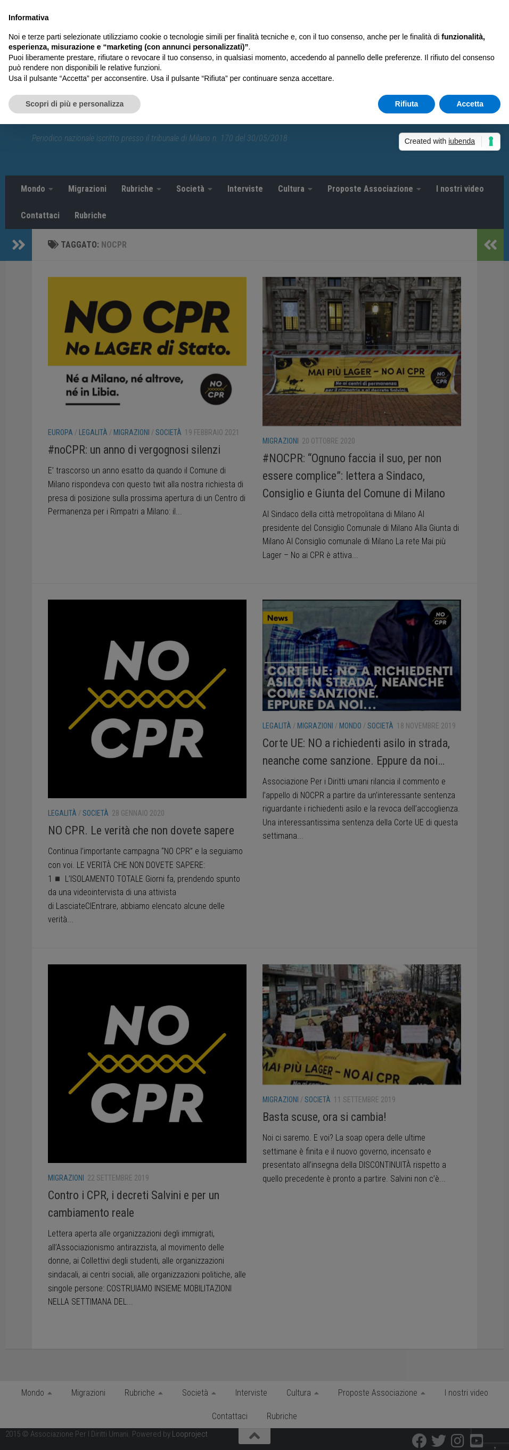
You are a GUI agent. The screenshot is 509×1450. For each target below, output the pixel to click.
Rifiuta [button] (406, 104)
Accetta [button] (469, 104)
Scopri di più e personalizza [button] (75, 104)
